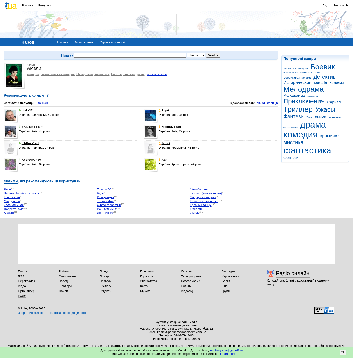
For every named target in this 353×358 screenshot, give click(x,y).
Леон (7, 189)
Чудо (100, 193)
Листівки (105, 286)
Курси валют (230, 276)
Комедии (337, 82)
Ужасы (325, 109)
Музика (145, 291)
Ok (343, 352)
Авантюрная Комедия (295, 68)
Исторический (297, 82)
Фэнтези (293, 116)
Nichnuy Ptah (170, 126)
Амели (195, 213)
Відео (22, 286)
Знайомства (148, 281)
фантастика (307, 150)
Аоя (163, 159)
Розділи (43, 5)
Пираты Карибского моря (21, 193)
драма (313, 124)
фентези (291, 157)
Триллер (298, 109)
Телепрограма (191, 276)
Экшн (309, 117)
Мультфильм (312, 96)
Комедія (320, 82)
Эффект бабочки (109, 205)
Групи (226, 291)
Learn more (228, 354)
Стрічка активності (112, 42)
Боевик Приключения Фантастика (302, 72)
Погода (104, 276)
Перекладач (26, 281)
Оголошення (67, 276)
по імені (42, 103)
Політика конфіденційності (67, 313)
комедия (300, 134)
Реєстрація (341, 5)
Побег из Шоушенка (204, 201)
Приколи (105, 281)
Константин (12, 197)
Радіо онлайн (293, 273)
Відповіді (187, 291)
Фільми (11, 181)
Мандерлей (12, 201)
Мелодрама (303, 89)
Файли (63, 291)
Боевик (322, 67)
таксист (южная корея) (206, 193)
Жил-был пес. (200, 189)
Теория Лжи (105, 201)
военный (335, 117)
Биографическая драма (128, 74)
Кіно (225, 286)
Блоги (226, 281)
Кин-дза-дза (105, 197)
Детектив (324, 77)
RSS (21, 276)
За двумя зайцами (203, 197)
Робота (64, 271)
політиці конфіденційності (228, 350)
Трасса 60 (104, 189)
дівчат (261, 103)
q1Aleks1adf (29, 143)
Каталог (186, 271)
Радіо (22, 295)
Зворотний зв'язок (30, 313)
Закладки (228, 271)
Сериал (334, 102)
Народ (63, 281)
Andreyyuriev (30, 159)
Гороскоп (146, 276)
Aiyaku (165, 110)
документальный (290, 127)
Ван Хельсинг (106, 209)
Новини (186, 286)
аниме (320, 117)
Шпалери (65, 286)
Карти (144, 286)
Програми (147, 271)
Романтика (101, 74)
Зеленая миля (14, 205)
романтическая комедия (58, 74)
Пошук (104, 271)
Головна (27, 5)
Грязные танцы (201, 205)
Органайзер (26, 291)
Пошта (22, 271)
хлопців (272, 103)
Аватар (9, 213)
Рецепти (105, 291)
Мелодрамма (294, 95)
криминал (330, 136)
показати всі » (157, 74)
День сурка (105, 213)
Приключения (304, 101)
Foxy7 (164, 143)
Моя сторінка (84, 42)
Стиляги (196, 209)
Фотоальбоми (190, 281)
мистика (293, 142)
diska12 (26, 110)
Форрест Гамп (13, 209)
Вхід (325, 5)
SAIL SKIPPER (31, 126)
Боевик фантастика (297, 77)
